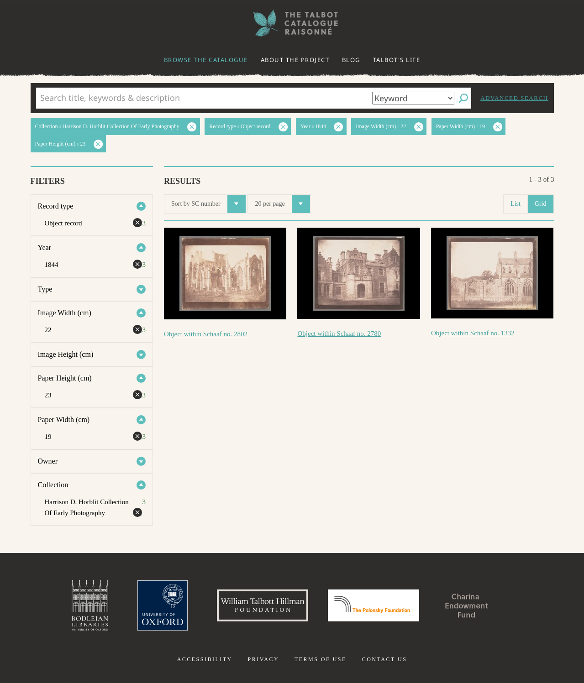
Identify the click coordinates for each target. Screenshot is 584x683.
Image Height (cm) (66, 354)
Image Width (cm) (64, 313)
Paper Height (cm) (65, 378)
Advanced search (514, 97)
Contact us (384, 659)
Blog (351, 60)
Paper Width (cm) (64, 419)
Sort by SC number (208, 204)
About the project (295, 60)
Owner (48, 461)
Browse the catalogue (206, 60)
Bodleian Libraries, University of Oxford (90, 605)
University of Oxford (162, 605)
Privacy (263, 659)
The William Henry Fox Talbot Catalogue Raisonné (292, 23)
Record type (56, 206)
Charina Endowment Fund (466, 605)
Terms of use (321, 659)
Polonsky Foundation (373, 605)
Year (44, 247)
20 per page (282, 204)
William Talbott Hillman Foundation (262, 605)
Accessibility (204, 659)
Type (45, 289)
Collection (53, 485)
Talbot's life (397, 60)
